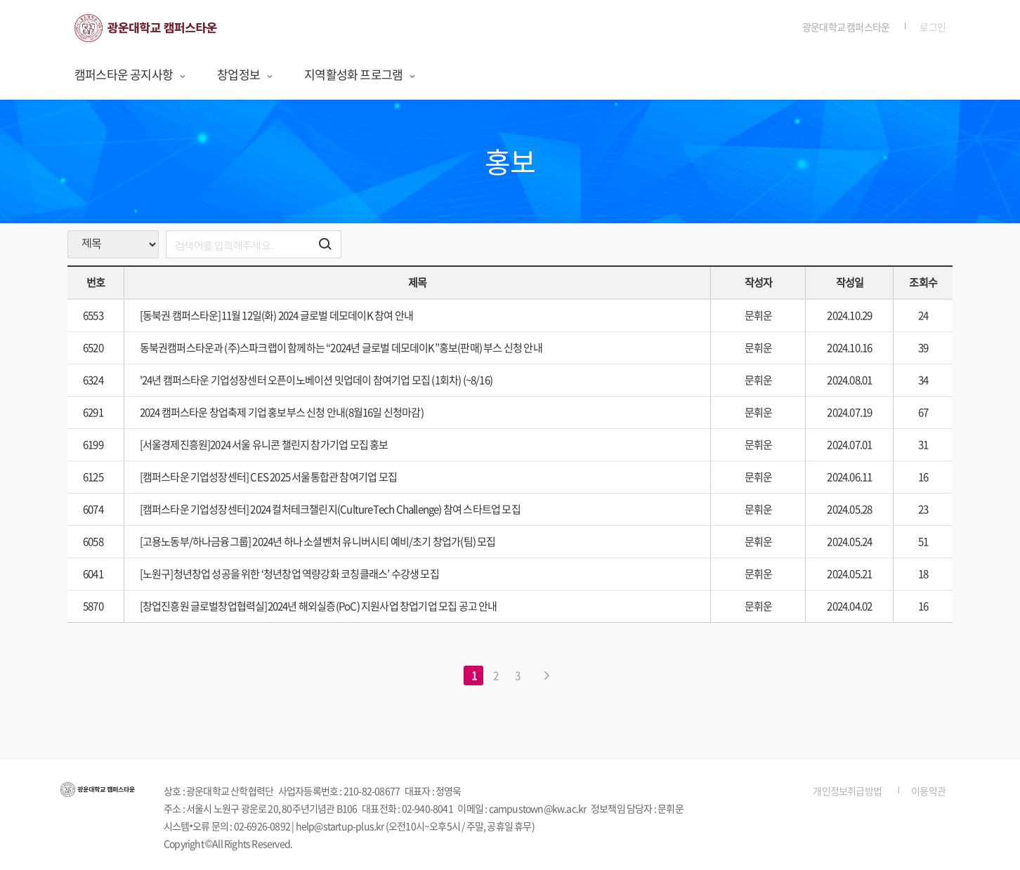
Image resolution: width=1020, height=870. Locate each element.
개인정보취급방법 (847, 791)
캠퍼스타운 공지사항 (130, 74)
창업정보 (245, 74)
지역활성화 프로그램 (360, 74)
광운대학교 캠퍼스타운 (845, 27)
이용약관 (928, 791)
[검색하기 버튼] (325, 244)
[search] (253, 244)
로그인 (933, 27)
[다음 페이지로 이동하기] (546, 675)
